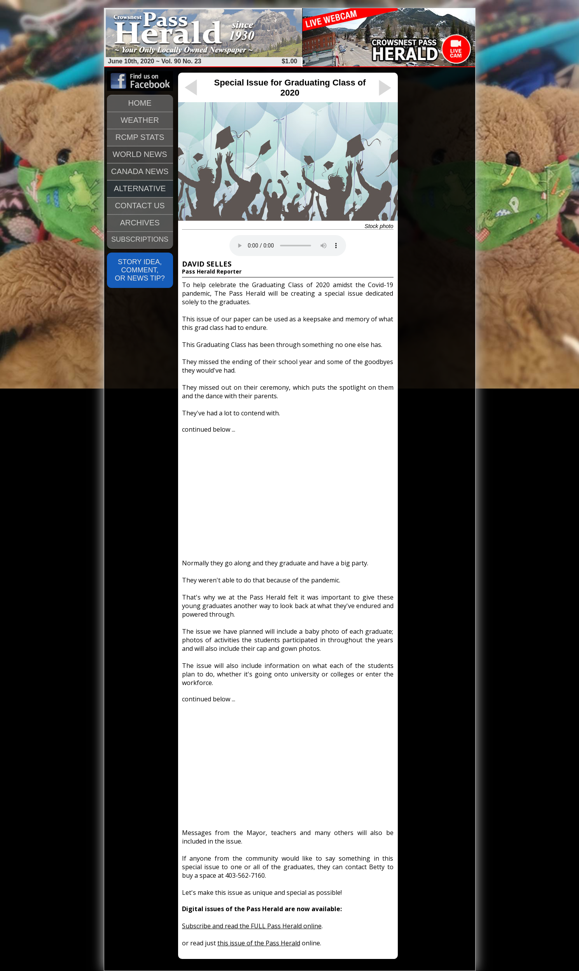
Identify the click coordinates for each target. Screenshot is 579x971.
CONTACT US (139, 205)
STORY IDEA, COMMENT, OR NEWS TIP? (140, 270)
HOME (140, 103)
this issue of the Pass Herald (258, 943)
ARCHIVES (139, 222)
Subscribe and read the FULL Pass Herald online (252, 926)
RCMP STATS (139, 137)
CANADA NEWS (140, 171)
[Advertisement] (287, 492)
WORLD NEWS (140, 154)
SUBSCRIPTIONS (139, 239)
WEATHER (140, 120)
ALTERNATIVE (140, 188)
